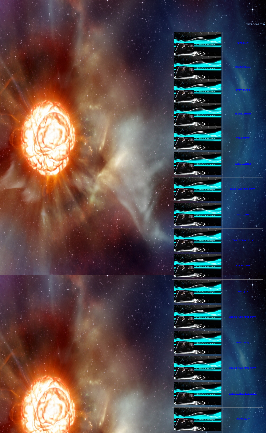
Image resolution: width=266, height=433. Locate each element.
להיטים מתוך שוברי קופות (243, 189)
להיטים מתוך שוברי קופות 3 (242, 368)
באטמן (243, 214)
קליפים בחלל (243, 138)
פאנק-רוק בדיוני (243, 163)
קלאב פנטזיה (243, 342)
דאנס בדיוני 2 (242, 419)
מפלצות (243, 113)
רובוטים (242, 66)
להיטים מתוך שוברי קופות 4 (242, 393)
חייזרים (243, 90)
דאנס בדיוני (242, 43)
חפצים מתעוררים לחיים (243, 240)
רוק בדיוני (243, 291)
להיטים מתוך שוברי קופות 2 (242, 317)
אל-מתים (243, 265)
